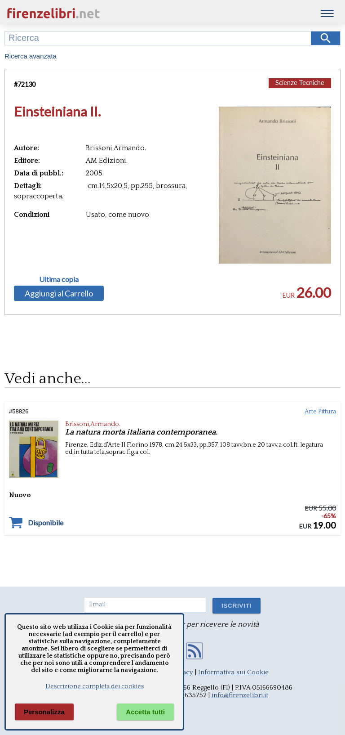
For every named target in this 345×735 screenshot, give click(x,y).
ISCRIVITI (236, 605)
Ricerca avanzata (30, 56)
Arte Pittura (320, 411)
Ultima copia (59, 279)
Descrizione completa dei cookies (94, 686)
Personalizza (44, 712)
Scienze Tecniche (299, 82)
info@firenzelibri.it (240, 695)
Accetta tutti (145, 712)
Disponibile (45, 522)
